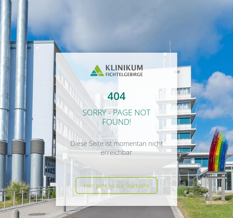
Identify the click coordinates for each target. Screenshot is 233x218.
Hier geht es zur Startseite (116, 185)
